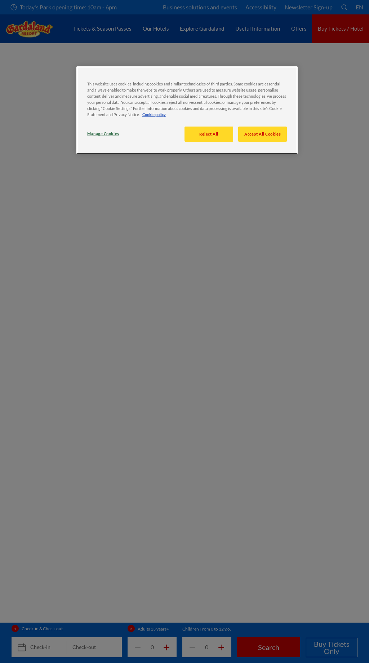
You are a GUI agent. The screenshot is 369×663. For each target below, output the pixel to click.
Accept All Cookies (262, 134)
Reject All (208, 134)
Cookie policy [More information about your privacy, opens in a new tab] (154, 114)
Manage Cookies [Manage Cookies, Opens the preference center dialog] (103, 133)
